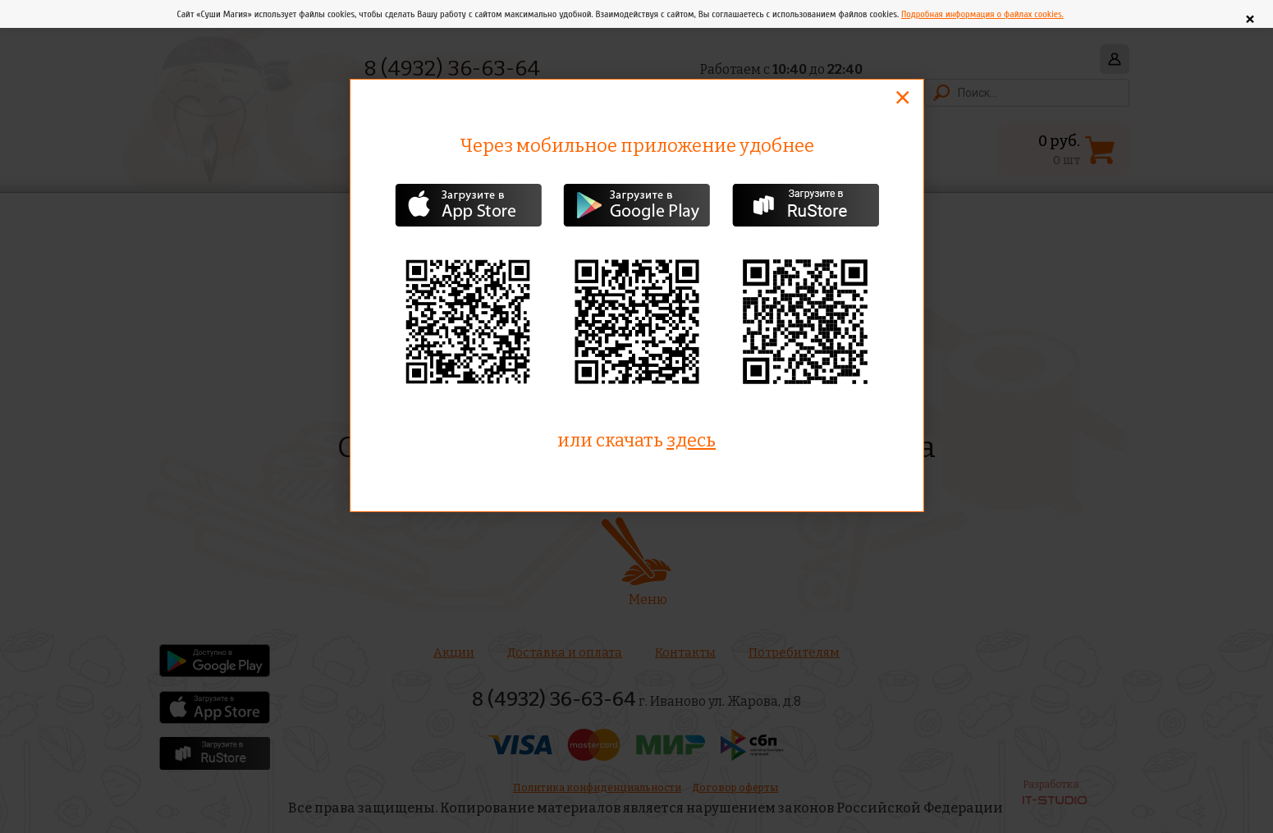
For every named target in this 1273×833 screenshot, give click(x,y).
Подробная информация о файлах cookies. (982, 14)
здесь (691, 440)
